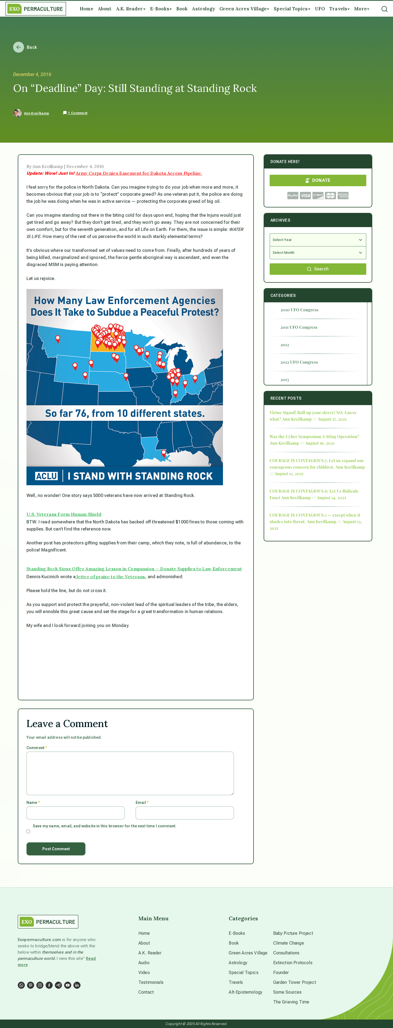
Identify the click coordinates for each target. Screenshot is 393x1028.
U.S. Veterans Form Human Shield (63, 514)
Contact (146, 992)
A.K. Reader (150, 952)
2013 (285, 379)
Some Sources (287, 992)
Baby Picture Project (293, 933)
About (144, 943)
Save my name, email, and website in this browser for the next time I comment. (105, 826)
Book (234, 943)
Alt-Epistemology (245, 992)
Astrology (238, 962)
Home (144, 933)
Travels (236, 982)
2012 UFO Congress (299, 362)
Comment (36, 748)
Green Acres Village (248, 952)
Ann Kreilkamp (36, 113)
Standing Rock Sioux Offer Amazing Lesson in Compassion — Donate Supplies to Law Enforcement (134, 568)
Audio (144, 962)
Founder (281, 972)
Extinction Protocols (292, 962)
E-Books (237, 933)
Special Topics (243, 972)
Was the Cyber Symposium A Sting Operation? (314, 436)
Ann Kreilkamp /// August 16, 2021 (302, 443)
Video (144, 972)
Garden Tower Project (294, 982)
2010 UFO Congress (299, 309)
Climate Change (288, 943)
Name (33, 802)
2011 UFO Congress (299, 327)
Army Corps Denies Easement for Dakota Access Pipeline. (139, 173)
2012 (285, 344)
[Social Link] (21, 985)
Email (142, 802)
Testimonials (150, 982)
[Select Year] (318, 239)
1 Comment (75, 113)
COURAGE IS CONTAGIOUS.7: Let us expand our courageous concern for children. (317, 464)
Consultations (286, 952)
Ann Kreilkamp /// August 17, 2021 (314, 419)
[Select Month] (318, 252)
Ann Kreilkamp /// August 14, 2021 (313, 497)
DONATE (318, 180)
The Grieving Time (291, 1002)
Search (318, 269)
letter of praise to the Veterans (110, 576)
